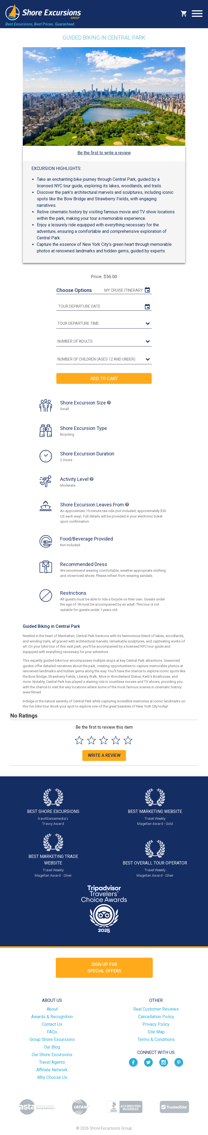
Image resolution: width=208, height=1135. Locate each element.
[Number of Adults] (104, 341)
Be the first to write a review (104, 152)
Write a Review (104, 755)
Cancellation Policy (156, 1016)
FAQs (52, 1031)
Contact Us (52, 1024)
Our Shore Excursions (52, 1054)
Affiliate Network (52, 1069)
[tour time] (104, 324)
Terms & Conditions (156, 1039)
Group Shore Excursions (52, 1039)
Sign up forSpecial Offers (104, 967)
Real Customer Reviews (156, 1009)
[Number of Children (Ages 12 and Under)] (104, 359)
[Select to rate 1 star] (79, 740)
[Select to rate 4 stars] (115, 740)
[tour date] (104, 306)
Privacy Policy (156, 1024)
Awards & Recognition (52, 1016)
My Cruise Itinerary (123, 290)
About (52, 1009)
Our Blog (52, 1047)
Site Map (156, 1031)
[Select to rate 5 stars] (128, 740)
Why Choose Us (52, 1077)
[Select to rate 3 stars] (103, 740)
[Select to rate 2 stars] (91, 740)
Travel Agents (52, 1062)
